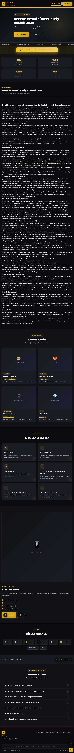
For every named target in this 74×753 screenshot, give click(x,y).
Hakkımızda (40, 732)
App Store (8, 615)
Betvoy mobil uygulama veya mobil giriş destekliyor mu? (37, 697)
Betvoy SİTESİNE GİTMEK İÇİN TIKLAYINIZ (37, 50)
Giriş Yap (56, 3)
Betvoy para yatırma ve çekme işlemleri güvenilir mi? (37, 702)
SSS (64, 732)
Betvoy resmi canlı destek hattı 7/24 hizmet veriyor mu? (37, 708)
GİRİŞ (70, 749)
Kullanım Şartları (49, 732)
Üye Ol (67, 3)
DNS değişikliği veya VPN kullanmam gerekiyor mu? (37, 719)
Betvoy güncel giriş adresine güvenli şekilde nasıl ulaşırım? (37, 691)
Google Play (25, 615)
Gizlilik (57, 732)
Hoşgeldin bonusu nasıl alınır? (37, 713)
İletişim (69, 732)
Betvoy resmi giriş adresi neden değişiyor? (37, 685)
